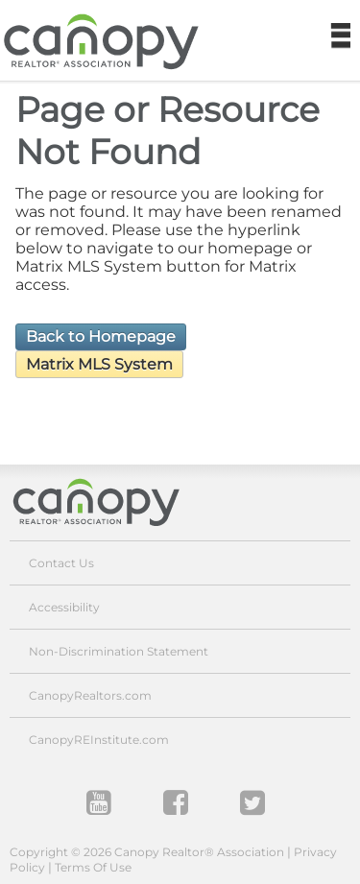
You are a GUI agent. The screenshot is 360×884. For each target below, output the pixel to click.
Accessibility (64, 607)
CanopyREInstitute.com (99, 739)
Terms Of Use (93, 867)
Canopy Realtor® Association (110, 501)
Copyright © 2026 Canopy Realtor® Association (147, 852)
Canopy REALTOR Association (109, 42)
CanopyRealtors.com (90, 695)
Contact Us (61, 563)
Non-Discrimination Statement (118, 651)
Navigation (339, 36)
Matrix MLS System (99, 364)
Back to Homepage (101, 336)
